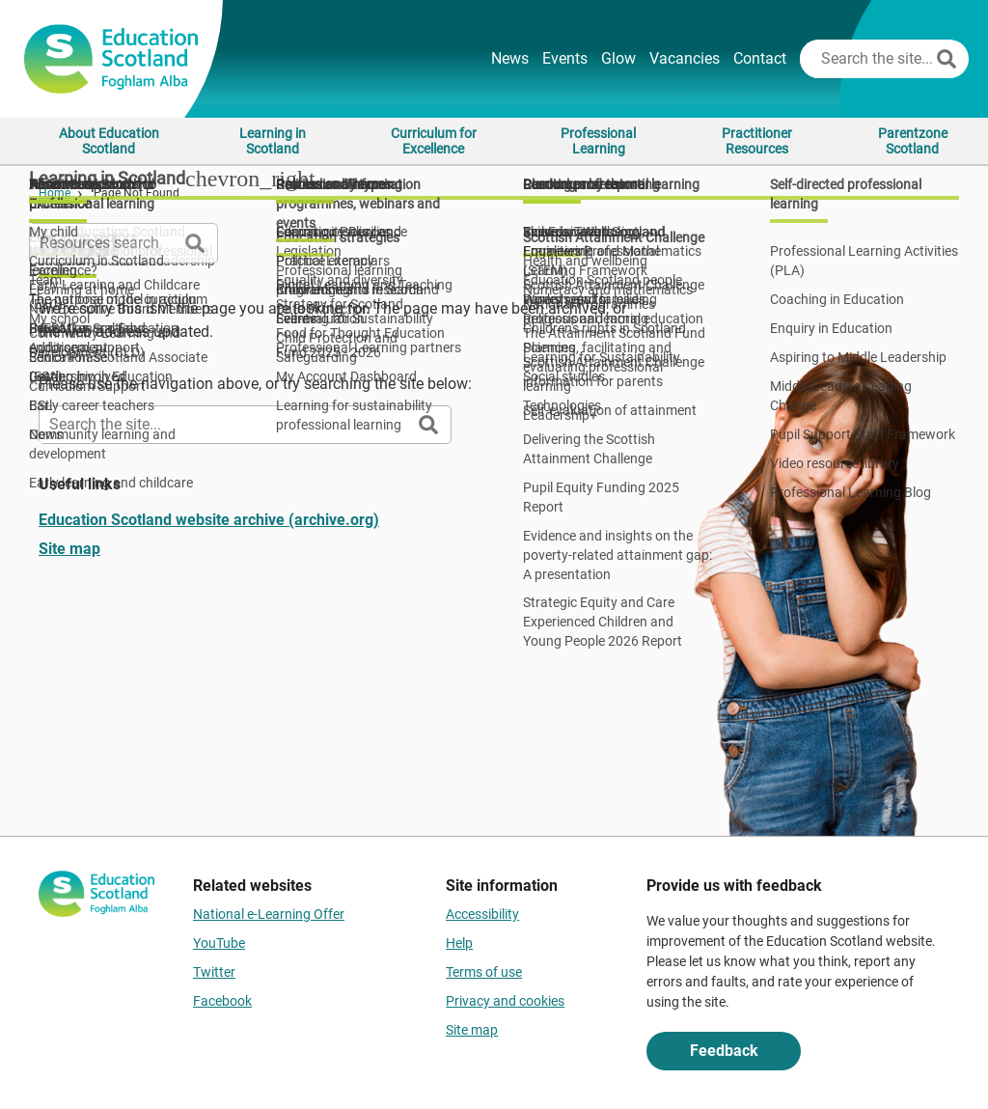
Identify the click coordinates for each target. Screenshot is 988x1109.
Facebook (222, 1001)
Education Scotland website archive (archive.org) (209, 520)
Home (54, 193)
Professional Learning (598, 140)
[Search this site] (866, 59)
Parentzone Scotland (912, 140)
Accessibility (482, 914)
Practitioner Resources (757, 140)
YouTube (219, 943)
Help (459, 943)
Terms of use (484, 972)
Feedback (724, 1050)
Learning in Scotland (272, 140)
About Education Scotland (109, 140)
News (510, 58)
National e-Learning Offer (268, 914)
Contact (759, 58)
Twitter (214, 972)
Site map (69, 549)
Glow (618, 58)
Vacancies (684, 58)
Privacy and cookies (505, 1001)
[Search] (946, 59)
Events (565, 58)
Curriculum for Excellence (434, 140)
